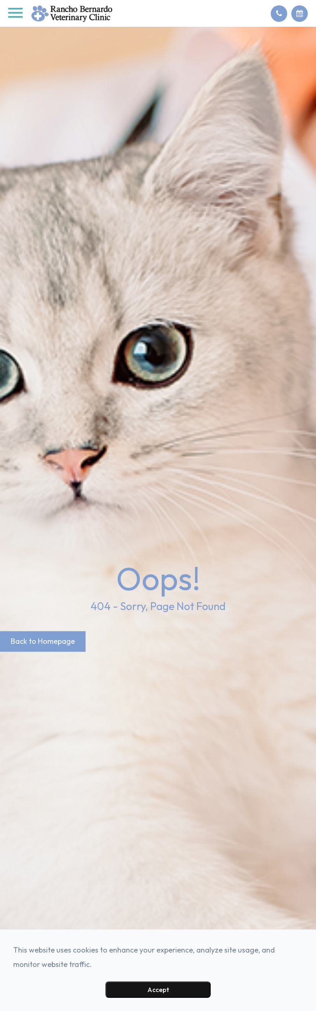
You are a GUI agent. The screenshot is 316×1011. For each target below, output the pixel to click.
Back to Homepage (43, 641)
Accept (158, 989)
